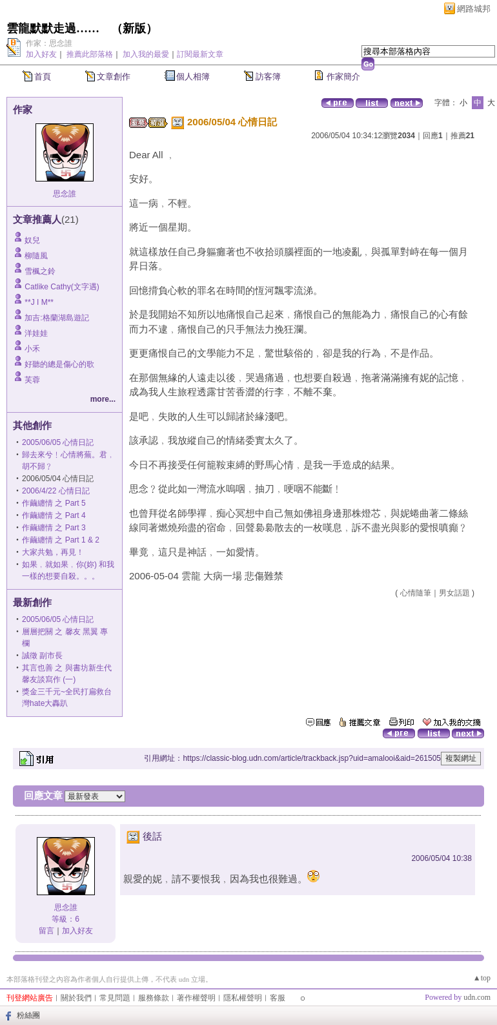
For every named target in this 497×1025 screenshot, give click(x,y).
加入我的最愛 (146, 54)
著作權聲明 (196, 997)
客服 (277, 997)
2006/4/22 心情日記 (56, 490)
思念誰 (64, 193)
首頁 (42, 76)
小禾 (32, 348)
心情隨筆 (415, 592)
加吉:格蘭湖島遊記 (56, 317)
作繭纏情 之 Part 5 (54, 503)
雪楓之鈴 (40, 271)
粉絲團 (28, 1015)
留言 (46, 930)
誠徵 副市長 (42, 655)
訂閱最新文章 (200, 54)
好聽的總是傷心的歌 (59, 364)
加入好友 (41, 54)
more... (103, 399)
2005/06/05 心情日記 (58, 442)
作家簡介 (343, 76)
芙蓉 (32, 379)
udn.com (477, 997)
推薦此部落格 (89, 54)
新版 (134, 28)
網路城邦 (474, 9)
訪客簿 (268, 76)
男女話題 (454, 592)
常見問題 (114, 997)
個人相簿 (193, 76)
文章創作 (113, 76)
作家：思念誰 (49, 43)
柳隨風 (36, 255)
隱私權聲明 (242, 997)
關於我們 (76, 997)
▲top (482, 977)
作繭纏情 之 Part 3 (54, 527)
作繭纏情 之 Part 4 (54, 515)
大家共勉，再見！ (53, 552)
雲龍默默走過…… (52, 28)
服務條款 (153, 997)
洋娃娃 (36, 333)
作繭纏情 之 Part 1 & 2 (60, 539)
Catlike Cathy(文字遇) (62, 286)
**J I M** (39, 302)
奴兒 (32, 240)
